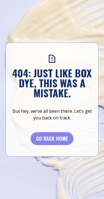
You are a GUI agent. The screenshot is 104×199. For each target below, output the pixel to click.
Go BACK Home (52, 138)
